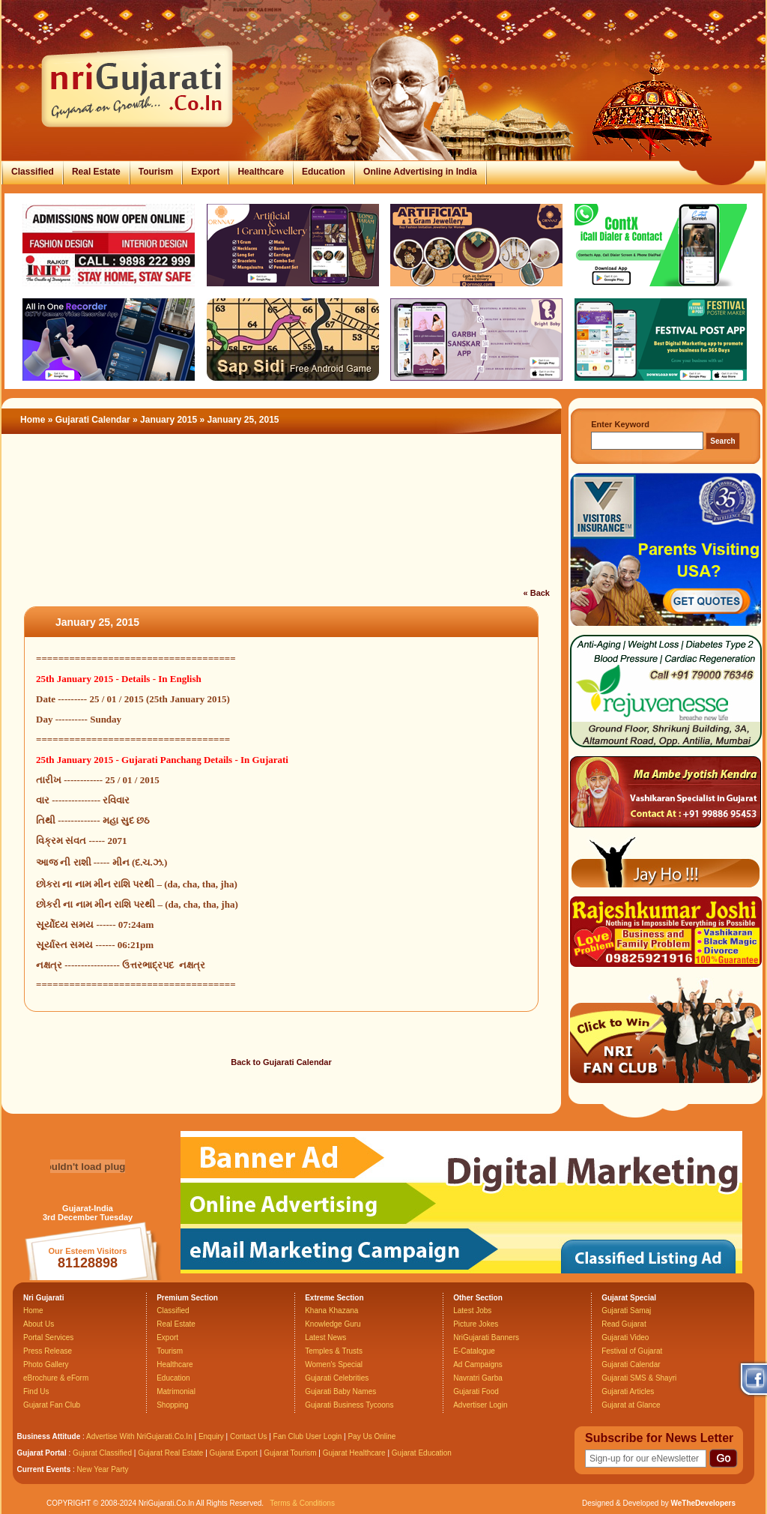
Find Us (36, 1391)
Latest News (325, 1337)
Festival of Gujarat (631, 1351)
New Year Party (103, 1469)
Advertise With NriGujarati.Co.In (139, 1436)
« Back (537, 592)
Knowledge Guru (333, 1324)
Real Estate (96, 171)
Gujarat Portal (42, 1453)
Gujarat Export (234, 1453)
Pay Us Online (371, 1436)
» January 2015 (166, 419)
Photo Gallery (46, 1364)
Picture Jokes (475, 1324)
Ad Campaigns (478, 1364)
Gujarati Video (625, 1337)
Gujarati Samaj (626, 1310)
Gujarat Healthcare (354, 1453)
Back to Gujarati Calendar (281, 1062)
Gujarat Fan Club (51, 1405)
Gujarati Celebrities (337, 1378)
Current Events (44, 1469)
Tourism (156, 171)
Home (32, 419)
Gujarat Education (422, 1453)
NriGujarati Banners (486, 1337)
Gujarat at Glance (630, 1405)
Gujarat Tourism (290, 1453)
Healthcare (260, 171)
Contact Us (248, 1436)
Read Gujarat (623, 1324)
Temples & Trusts (334, 1351)
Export (205, 171)
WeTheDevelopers (703, 1503)
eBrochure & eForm (55, 1378)
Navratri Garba (478, 1378)
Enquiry (212, 1436)
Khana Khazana (331, 1310)
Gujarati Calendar (92, 419)
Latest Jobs (472, 1310)
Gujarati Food (476, 1391)
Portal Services (48, 1337)
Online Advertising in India (420, 171)
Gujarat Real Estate (170, 1453)
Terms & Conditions (302, 1503)
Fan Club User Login (307, 1436)
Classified (32, 171)
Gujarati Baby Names (340, 1391)
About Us (38, 1324)
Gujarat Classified (102, 1453)
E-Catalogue (474, 1351)
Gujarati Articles (627, 1391)
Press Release (47, 1351)
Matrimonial (176, 1391)
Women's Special (334, 1364)
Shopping (172, 1405)
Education (323, 171)
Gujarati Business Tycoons (349, 1405)
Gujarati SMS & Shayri (638, 1378)
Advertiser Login (480, 1405)
